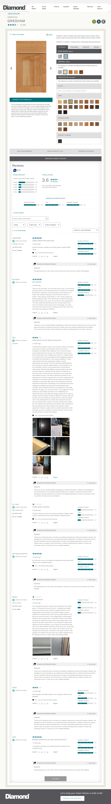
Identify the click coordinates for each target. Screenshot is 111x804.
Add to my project (18, 34)
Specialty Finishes (64, 135)
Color (60, 86)
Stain (60, 95)
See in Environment (24, 151)
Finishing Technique (86, 151)
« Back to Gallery (14, 13)
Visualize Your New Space (72, 798)
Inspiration (66, 6)
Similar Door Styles (55, 151)
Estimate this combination (22, 99)
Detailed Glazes (63, 118)
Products (56, 6)
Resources (90, 6)
